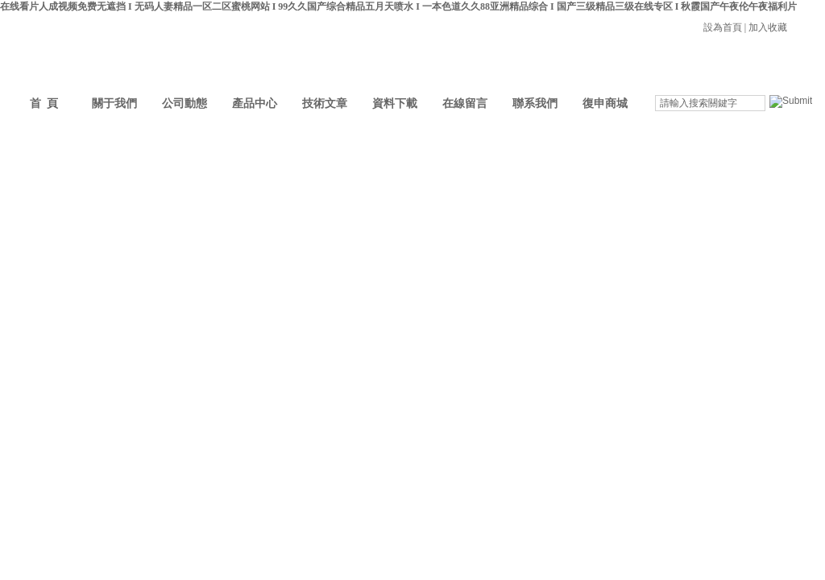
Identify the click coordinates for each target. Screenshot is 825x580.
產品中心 (254, 103)
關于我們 (114, 103)
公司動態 (184, 103)
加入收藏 (767, 27)
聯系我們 (535, 103)
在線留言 (464, 103)
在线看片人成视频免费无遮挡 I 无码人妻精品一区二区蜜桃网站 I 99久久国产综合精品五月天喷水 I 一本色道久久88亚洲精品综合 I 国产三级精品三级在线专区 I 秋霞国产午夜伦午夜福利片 (398, 6)
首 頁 (44, 103)
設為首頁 (722, 27)
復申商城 (605, 103)
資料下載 (394, 103)
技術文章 (324, 103)
